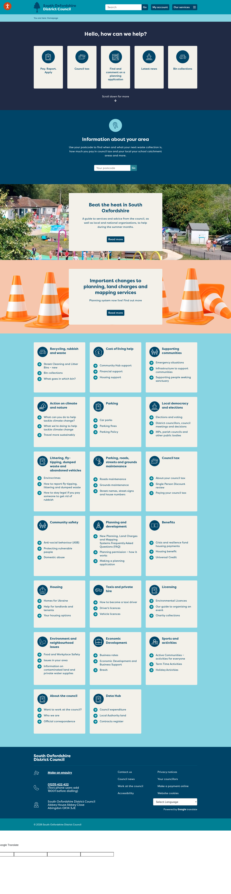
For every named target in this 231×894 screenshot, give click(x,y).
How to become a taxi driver (118, 602)
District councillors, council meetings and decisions (173, 424)
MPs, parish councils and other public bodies (172, 433)
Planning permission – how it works (118, 553)
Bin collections (53, 373)
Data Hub (113, 696)
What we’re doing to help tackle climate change (60, 427)
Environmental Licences (171, 600)
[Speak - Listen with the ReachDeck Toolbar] (7, 6)
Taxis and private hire (119, 589)
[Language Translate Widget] (175, 801)
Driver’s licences (110, 608)
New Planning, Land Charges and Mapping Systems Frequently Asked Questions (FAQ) (118, 541)
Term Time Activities (169, 664)
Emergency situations (170, 362)
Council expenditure (113, 709)
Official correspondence (59, 721)
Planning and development (116, 524)
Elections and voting (169, 417)
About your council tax (170, 478)
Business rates (109, 655)
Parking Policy (109, 432)
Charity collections (168, 615)
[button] (184, 7)
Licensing (169, 587)
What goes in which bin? (60, 379)
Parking (112, 403)
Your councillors (167, 779)
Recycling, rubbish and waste (64, 351)
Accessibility (126, 793)
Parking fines (108, 426)
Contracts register (111, 721)
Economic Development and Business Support (118, 662)
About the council (63, 696)
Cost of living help (119, 349)
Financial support (111, 371)
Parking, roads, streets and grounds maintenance (121, 462)
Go (145, 7)
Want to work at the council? (63, 709)
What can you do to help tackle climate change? (60, 418)
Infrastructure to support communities (172, 370)
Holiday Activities (167, 670)
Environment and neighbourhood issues (63, 643)
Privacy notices (167, 772)
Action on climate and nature (63, 405)
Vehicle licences (110, 614)
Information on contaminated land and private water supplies (59, 669)
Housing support (110, 377)
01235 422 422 (58, 784)
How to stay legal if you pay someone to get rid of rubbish (62, 496)
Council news (126, 779)
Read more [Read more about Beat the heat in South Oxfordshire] (116, 239)
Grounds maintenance (114, 485)
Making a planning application (112, 562)
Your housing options (57, 615)
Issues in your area (56, 660)
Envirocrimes (52, 478)
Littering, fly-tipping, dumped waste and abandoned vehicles (65, 464)
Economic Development (116, 641)
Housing (56, 587)
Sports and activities (170, 641)
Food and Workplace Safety (62, 654)
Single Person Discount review (170, 485)
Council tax (171, 458)
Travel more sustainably (59, 435)
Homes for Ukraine (56, 600)
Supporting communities (172, 351)
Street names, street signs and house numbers (117, 492)
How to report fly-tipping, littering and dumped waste (62, 485)
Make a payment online (173, 786)
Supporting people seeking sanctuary (173, 379)
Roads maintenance (113, 479)
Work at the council (130, 786)
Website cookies (168, 793)
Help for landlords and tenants (58, 608)
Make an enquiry (60, 772)
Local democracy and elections (175, 405)
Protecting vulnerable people (58, 550)
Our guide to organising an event (173, 608)
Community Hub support (116, 365)
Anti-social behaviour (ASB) (61, 542)
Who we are (51, 715)
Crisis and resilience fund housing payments (172, 544)
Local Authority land (113, 715)
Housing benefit (166, 551)
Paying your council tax (171, 493)
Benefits (168, 522)
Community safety (64, 522)
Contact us (125, 772)
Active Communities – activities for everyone (170, 656)
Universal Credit (166, 557)
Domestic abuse (54, 557)
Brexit (104, 670)
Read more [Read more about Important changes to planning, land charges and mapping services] (116, 313)
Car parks (106, 420)
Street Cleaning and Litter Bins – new (61, 365)
